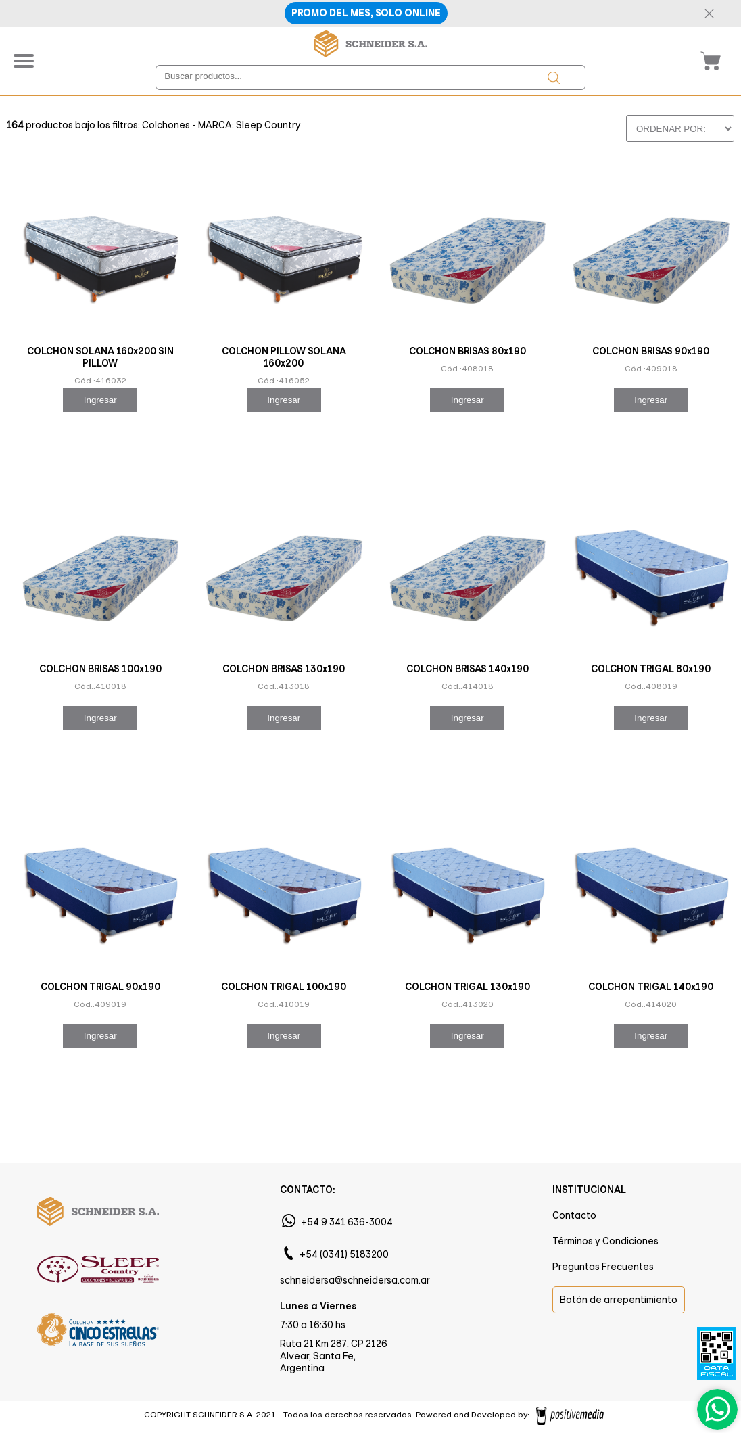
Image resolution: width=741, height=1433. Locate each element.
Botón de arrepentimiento (618, 1300)
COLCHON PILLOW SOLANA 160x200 (284, 357)
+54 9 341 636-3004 (347, 1222)
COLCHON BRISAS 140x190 (467, 669)
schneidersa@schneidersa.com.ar (355, 1280)
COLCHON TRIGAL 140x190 (650, 987)
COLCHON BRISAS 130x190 (283, 669)
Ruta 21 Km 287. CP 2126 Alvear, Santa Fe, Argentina (333, 1356)
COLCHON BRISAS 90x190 (650, 351)
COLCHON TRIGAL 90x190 (100, 987)
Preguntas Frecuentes (603, 1267)
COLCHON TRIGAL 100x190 (283, 987)
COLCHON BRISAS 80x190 (467, 351)
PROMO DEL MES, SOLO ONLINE (366, 13)
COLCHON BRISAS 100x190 (100, 669)
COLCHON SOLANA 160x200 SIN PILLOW (100, 357)
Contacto (574, 1215)
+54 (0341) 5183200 (344, 1254)
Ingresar (100, 400)
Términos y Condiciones (605, 1241)
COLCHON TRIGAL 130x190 (467, 987)
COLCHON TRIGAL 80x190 (651, 669)
